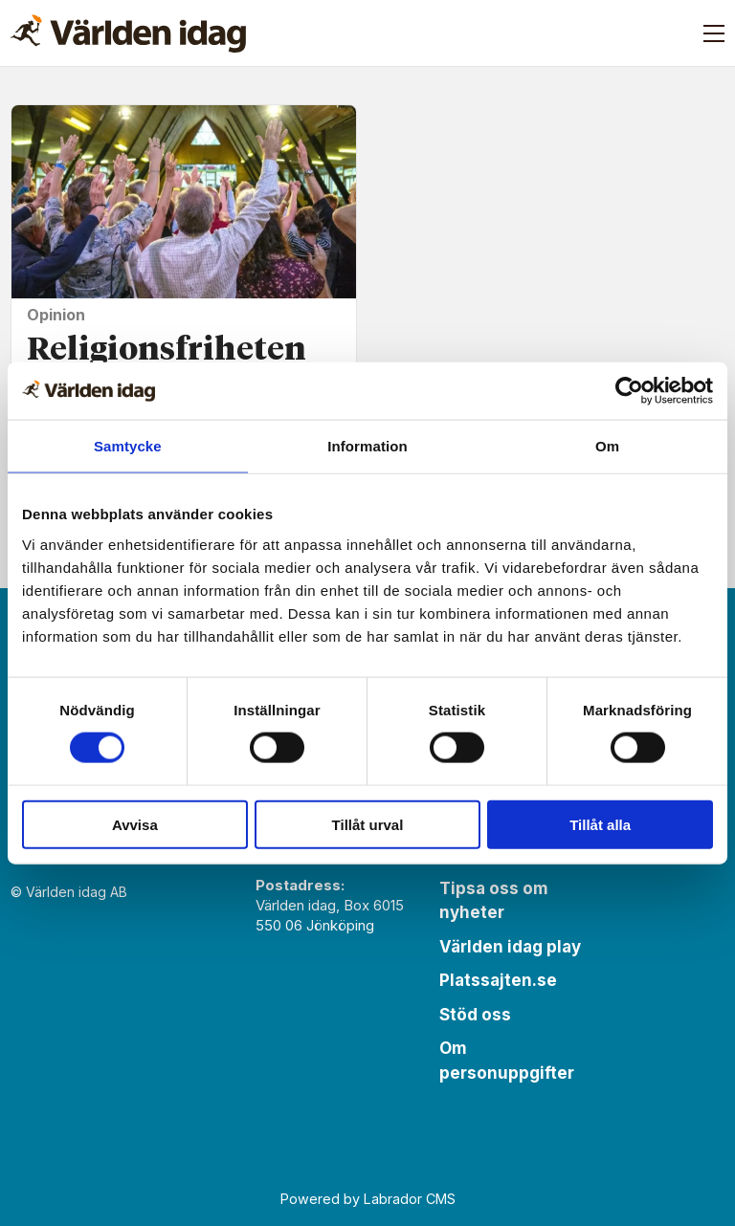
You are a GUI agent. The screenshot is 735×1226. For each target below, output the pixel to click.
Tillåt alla (600, 824)
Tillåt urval (368, 824)
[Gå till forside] (128, 33)
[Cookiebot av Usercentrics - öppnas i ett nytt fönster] (629, 391)
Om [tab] (607, 446)
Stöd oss (475, 1014)
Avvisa (135, 824)
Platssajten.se (498, 980)
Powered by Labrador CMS (368, 1199)
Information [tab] (367, 446)
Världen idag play (510, 946)
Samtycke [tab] (128, 446)
